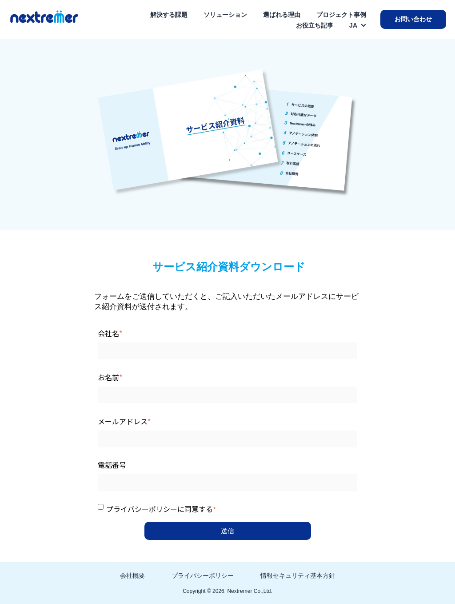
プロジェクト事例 (341, 14)
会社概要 (132, 575)
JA (353, 25)
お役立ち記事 (314, 25)
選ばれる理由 (281, 14)
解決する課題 (169, 14)
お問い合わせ (413, 19)
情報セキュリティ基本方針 (297, 575)
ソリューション (225, 14)
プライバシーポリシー (203, 575)
